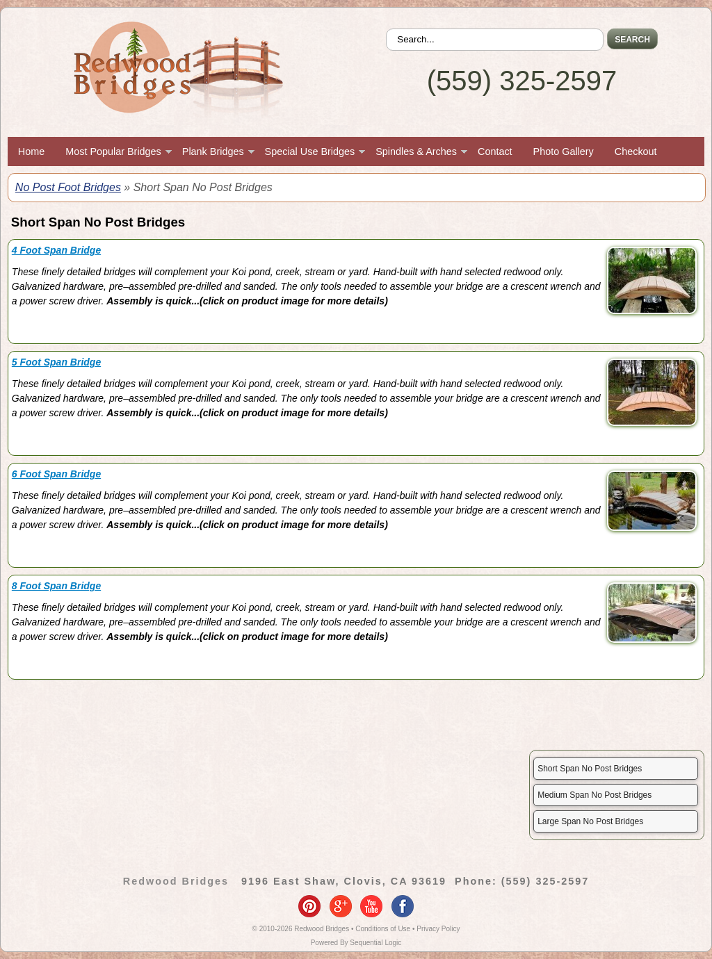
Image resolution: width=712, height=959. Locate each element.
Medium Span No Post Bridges (594, 795)
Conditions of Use (382, 929)
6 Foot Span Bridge (56, 474)
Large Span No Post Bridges (590, 821)
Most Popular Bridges (113, 151)
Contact (495, 151)
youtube (371, 906)
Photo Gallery (563, 151)
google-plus (341, 906)
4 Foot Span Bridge (56, 250)
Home (31, 151)
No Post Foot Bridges (68, 187)
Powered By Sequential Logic (356, 942)
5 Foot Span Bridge (56, 362)
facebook (402, 906)
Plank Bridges (213, 151)
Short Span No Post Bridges (589, 768)
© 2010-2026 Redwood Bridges (301, 929)
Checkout (636, 151)
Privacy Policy (438, 929)
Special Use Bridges (310, 151)
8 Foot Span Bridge (56, 585)
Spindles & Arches (416, 151)
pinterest (309, 906)
